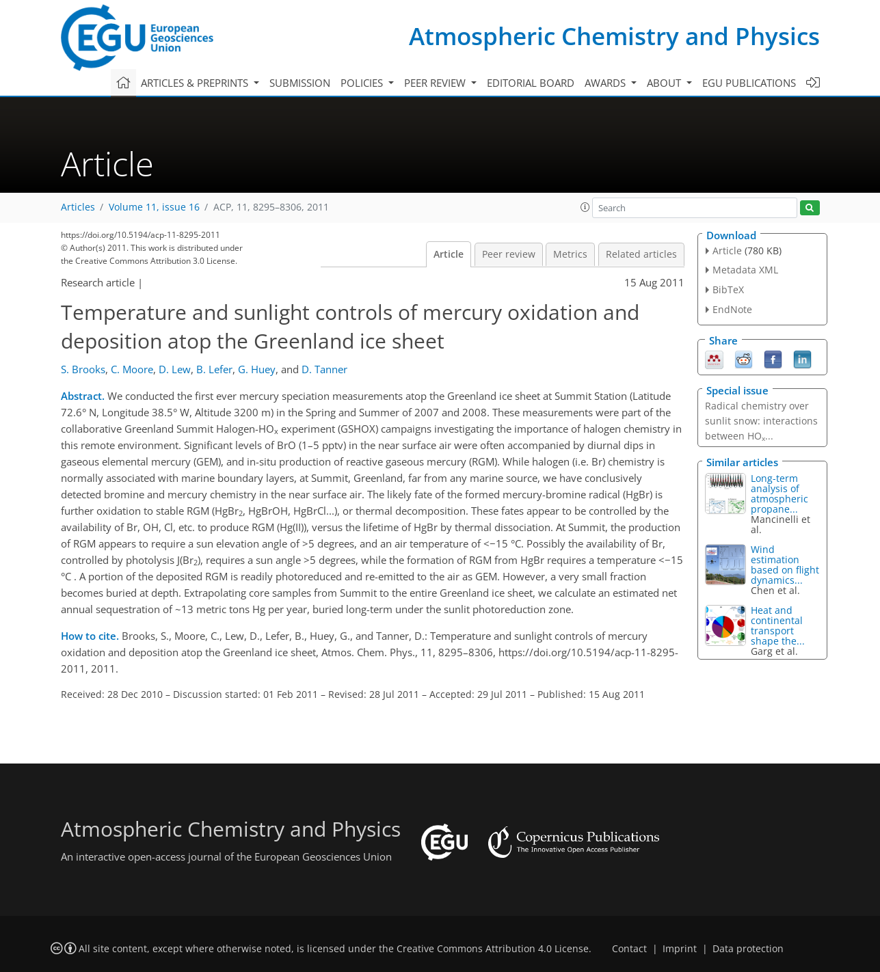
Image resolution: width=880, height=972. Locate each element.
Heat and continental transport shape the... (778, 625)
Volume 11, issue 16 (154, 207)
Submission (299, 83)
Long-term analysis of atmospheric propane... (779, 493)
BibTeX (728, 289)
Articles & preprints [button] (196, 83)
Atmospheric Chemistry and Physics (614, 36)
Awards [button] (606, 83)
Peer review (508, 254)
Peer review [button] (436, 83)
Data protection (748, 949)
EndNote (732, 309)
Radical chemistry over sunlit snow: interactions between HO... (761, 420)
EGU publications (749, 83)
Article (449, 254)
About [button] (665, 83)
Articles (78, 207)
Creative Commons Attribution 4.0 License (493, 949)
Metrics (570, 254)
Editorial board (530, 83)
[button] (585, 207)
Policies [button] (363, 83)
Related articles (641, 254)
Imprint (680, 949)
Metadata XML (745, 269)
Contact (629, 949)
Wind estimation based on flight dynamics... (785, 564)
